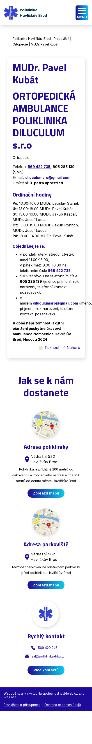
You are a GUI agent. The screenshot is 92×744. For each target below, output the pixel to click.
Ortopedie (20, 44)
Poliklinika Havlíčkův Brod (32, 39)
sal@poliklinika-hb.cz (48, 656)
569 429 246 (48, 648)
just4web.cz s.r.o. (72, 693)
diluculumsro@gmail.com (55, 303)
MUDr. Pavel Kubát (44, 44)
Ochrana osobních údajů (62, 705)
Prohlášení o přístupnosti (22, 705)
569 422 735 (59, 270)
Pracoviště (61, 39)
